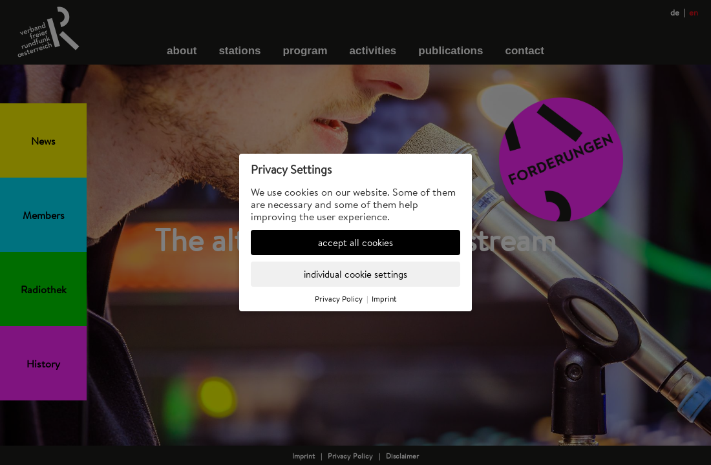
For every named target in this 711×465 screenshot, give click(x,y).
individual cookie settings (355, 274)
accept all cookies (355, 242)
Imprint (384, 299)
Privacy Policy (339, 299)
